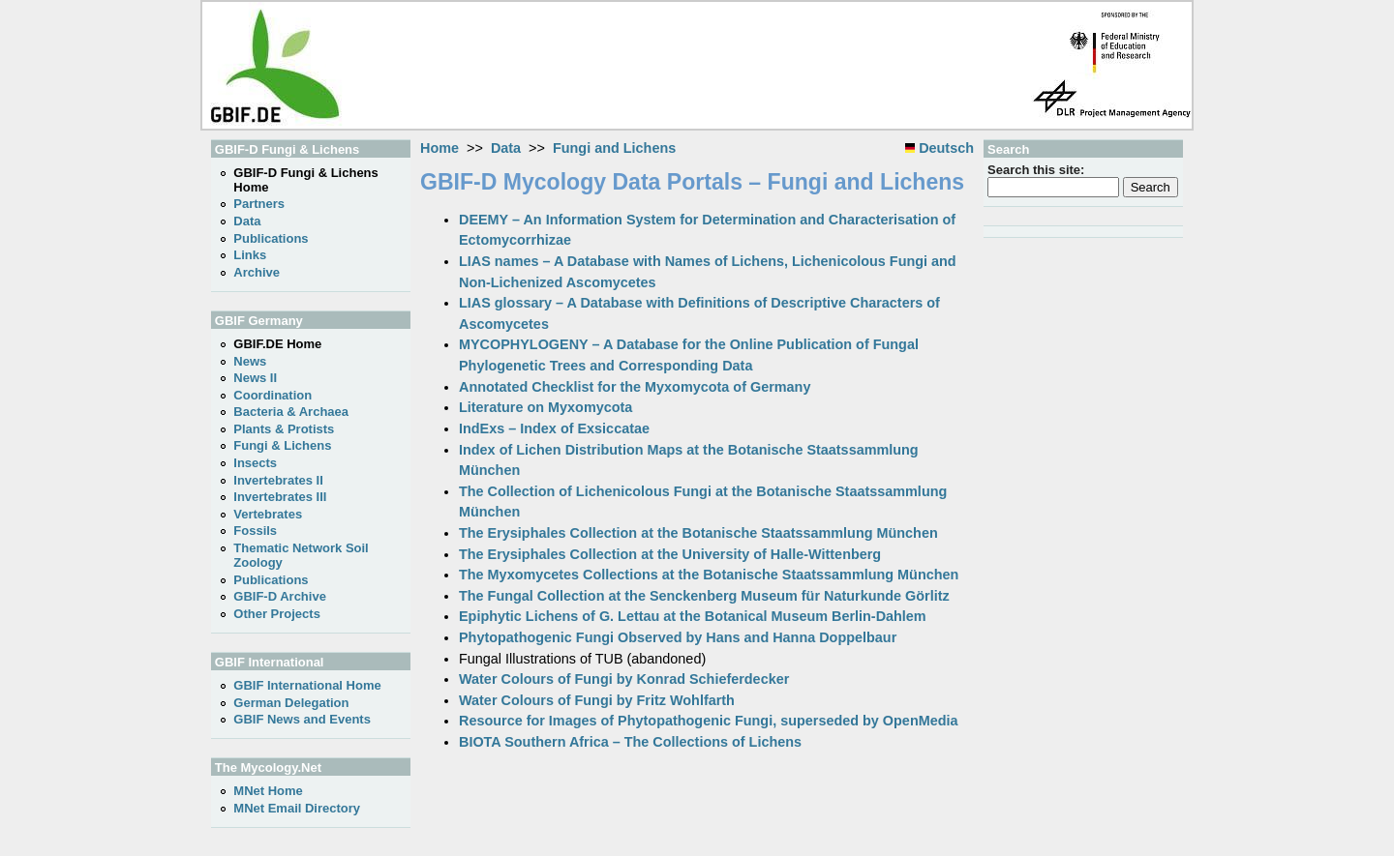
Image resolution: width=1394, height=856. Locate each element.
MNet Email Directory (296, 808)
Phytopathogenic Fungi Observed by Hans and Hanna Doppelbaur (677, 637)
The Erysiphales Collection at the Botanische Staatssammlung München (698, 533)
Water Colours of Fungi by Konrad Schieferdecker (624, 679)
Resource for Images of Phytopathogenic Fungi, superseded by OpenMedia (708, 720)
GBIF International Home (306, 685)
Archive (256, 272)
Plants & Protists (283, 429)
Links (249, 255)
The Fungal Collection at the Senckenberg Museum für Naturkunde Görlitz (704, 596)
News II (255, 377)
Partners (259, 203)
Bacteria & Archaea (290, 411)
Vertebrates (267, 514)
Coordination (272, 395)
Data (506, 148)
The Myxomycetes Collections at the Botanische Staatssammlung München (708, 574)
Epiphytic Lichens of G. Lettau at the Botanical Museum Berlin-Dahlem (692, 616)
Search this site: (1035, 169)
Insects (255, 463)
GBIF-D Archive (279, 596)
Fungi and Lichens (614, 148)
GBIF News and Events (302, 719)
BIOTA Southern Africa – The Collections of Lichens (630, 742)
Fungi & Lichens (282, 445)
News (249, 361)
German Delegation (290, 702)
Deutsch (939, 148)
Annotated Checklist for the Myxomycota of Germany (634, 387)
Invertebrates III (279, 496)
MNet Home (268, 790)
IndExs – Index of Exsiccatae (554, 428)
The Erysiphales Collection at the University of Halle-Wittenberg (670, 554)
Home (439, 148)
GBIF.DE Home (277, 344)
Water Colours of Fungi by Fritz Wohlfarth (597, 700)
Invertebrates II (278, 480)
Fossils (255, 530)
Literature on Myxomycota (545, 407)
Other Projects (276, 613)
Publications (270, 238)
